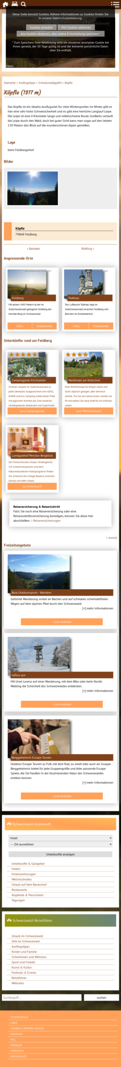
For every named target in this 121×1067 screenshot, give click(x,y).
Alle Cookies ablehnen (76, 27)
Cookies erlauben (41, 27)
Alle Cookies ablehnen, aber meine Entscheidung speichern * (61, 34)
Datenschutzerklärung (67, 18)
